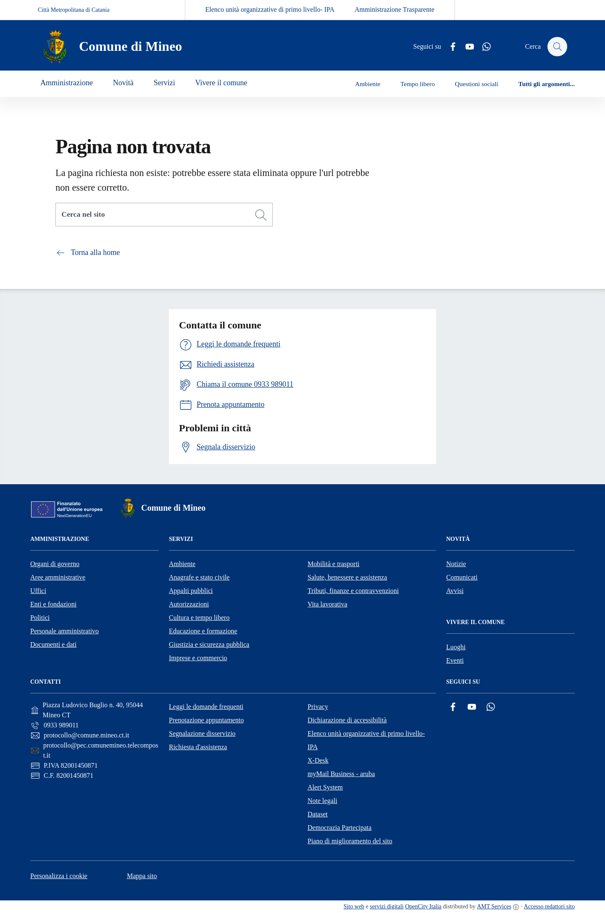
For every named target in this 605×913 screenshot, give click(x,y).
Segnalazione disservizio (202, 733)
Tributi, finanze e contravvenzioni (353, 590)
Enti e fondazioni (53, 604)
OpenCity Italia (423, 906)
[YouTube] (466, 47)
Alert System (325, 787)
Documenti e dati (53, 644)
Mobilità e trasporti (334, 563)
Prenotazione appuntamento (206, 720)
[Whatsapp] (482, 47)
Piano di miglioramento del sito (350, 841)
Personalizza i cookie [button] (58, 875)
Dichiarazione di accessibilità (347, 720)
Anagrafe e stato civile (199, 577)
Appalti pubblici (191, 590)
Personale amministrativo (64, 631)
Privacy (318, 706)
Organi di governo (54, 563)
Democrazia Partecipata (339, 827)
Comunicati (462, 577)
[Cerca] (261, 215)
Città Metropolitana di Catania (74, 10)
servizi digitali (386, 906)
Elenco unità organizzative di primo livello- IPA (269, 9)
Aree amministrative (57, 577)
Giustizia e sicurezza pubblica (209, 644)
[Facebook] (449, 47)
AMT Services (494, 906)
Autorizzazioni (189, 604)
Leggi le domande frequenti (206, 706)
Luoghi (456, 647)
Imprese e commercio (198, 657)
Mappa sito (142, 875)
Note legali (322, 800)
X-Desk (318, 760)
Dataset (318, 814)
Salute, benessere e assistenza (347, 577)
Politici (40, 617)
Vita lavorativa (327, 604)
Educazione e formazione (203, 631)
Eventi (455, 660)
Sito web (354, 906)
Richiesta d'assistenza (198, 746)
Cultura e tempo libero (199, 617)
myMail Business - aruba (341, 773)
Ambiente (182, 563)
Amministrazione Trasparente (394, 9)
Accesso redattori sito (549, 906)
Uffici (38, 590)
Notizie (456, 563)
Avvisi (454, 590)
